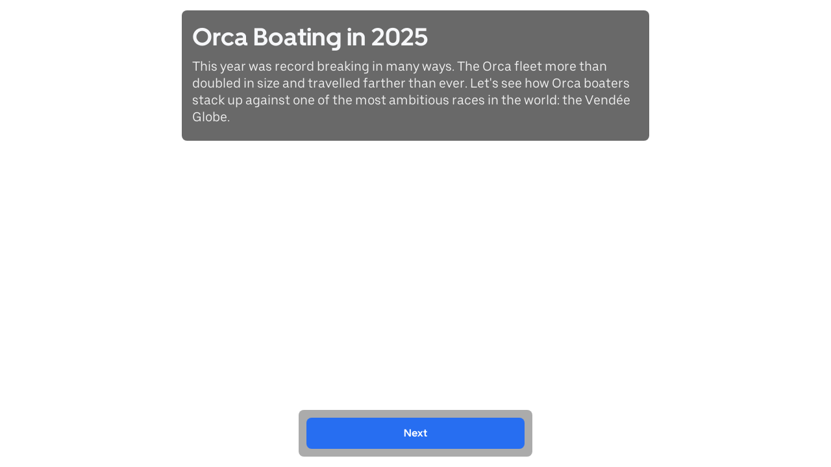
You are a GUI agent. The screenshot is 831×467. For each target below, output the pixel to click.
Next (415, 433)
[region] (415, 233)
